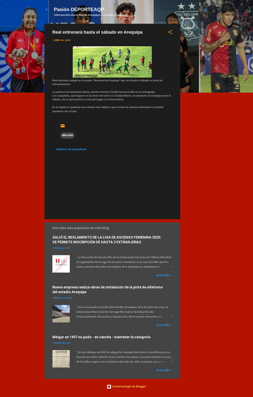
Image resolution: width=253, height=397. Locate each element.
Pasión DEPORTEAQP (79, 9)
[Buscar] (206, 11)
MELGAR (67, 135)
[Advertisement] (218, 51)
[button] (170, 33)
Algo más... (164, 275)
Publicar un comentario (71, 149)
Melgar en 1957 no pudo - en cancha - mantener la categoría (101, 337)
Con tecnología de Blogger (126, 386)
